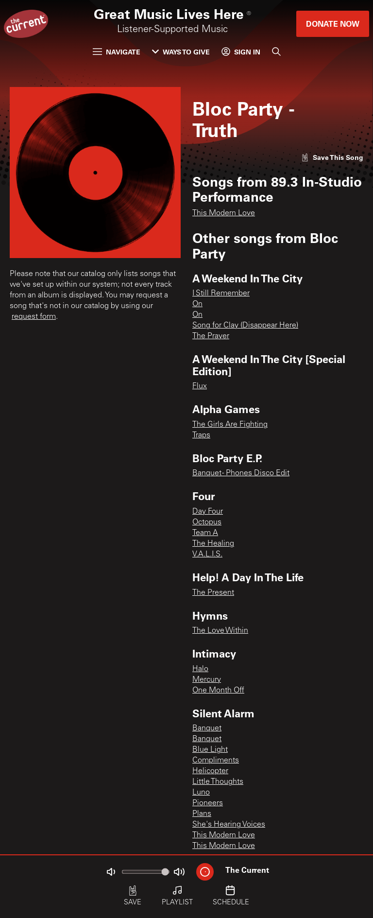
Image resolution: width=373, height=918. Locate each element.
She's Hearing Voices (228, 825)
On (197, 304)
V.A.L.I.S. (207, 554)
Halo (200, 669)
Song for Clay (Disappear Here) (245, 325)
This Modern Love (223, 213)
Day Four (207, 512)
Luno (201, 793)
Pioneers (207, 803)
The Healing (213, 544)
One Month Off (218, 690)
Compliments (215, 760)
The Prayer (210, 336)
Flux (199, 386)
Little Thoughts (217, 782)
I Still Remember (221, 293)
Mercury (206, 680)
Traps (201, 435)
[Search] (276, 51)
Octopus (206, 522)
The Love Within (220, 631)
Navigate (116, 51)
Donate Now (332, 23)
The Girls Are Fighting (230, 425)
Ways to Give (181, 51)
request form (34, 317)
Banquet (206, 728)
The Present (213, 593)
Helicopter (210, 771)
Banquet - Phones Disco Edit (240, 473)
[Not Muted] (111, 872)
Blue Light (210, 750)
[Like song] (332, 157)
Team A (205, 533)
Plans (201, 814)
